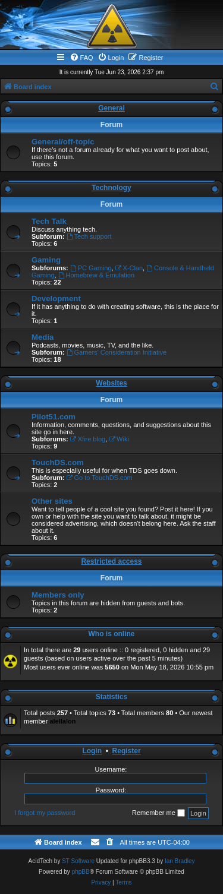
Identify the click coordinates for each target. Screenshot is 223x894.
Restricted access (111, 561)
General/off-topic (63, 141)
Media (43, 337)
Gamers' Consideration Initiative (117, 352)
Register (126, 751)
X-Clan (129, 267)
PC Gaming (91, 267)
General (111, 108)
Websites (111, 383)
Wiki (119, 439)
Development (56, 298)
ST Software (78, 861)
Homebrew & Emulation (96, 275)
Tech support (89, 236)
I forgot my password (44, 812)
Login (92, 751)
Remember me (158, 813)
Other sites (52, 501)
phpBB (81, 871)
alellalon (62, 721)
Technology (111, 188)
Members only (58, 594)
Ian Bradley (180, 861)
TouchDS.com (58, 462)
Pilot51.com (54, 416)
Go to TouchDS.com (100, 477)
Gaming (46, 259)
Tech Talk (49, 221)
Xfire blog (87, 439)
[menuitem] (81, 57)
